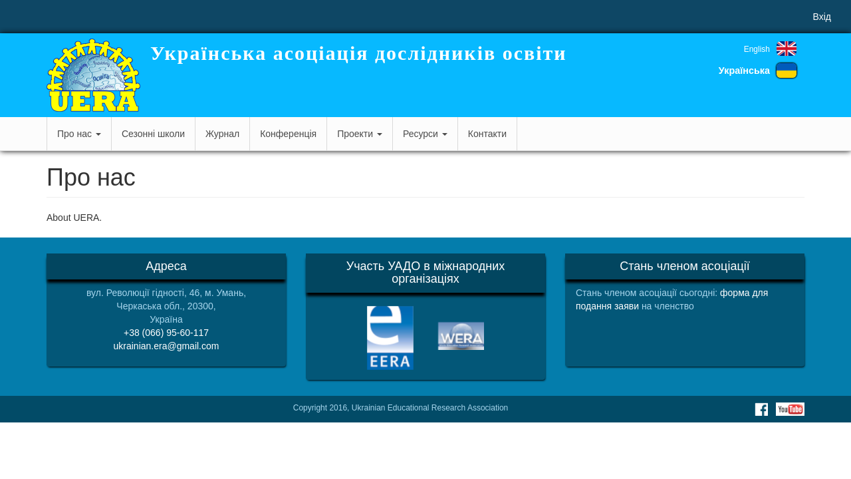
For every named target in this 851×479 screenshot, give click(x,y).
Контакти (487, 133)
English (757, 49)
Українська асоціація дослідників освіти (358, 53)
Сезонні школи (153, 133)
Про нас (79, 133)
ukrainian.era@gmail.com (166, 346)
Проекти (359, 133)
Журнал (222, 133)
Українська (744, 70)
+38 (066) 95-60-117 (166, 332)
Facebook (761, 409)
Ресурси (425, 133)
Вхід (822, 16)
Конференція (288, 133)
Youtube (790, 409)
